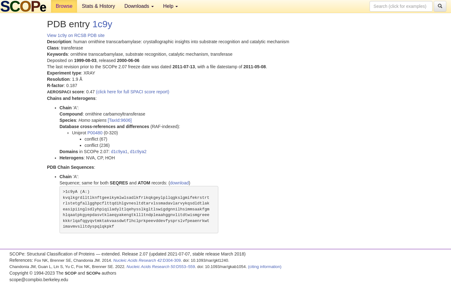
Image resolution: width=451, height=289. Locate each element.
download (179, 182)
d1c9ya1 (119, 151)
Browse (64, 6)
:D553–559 (161, 266)
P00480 (94, 132)
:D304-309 (147, 260)
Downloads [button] (139, 6)
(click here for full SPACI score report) (132, 91)
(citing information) (265, 266)
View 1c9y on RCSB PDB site (76, 35)
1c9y (102, 24)
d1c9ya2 (138, 151)
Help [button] (170, 6)
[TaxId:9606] (120, 120)
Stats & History (98, 6)
